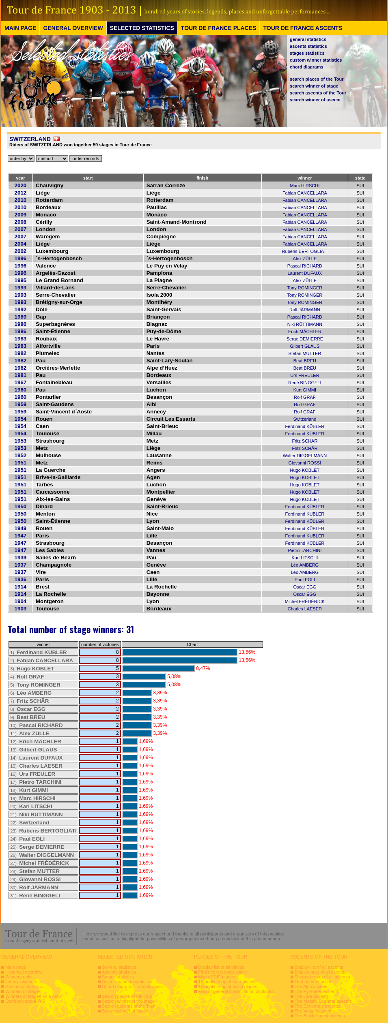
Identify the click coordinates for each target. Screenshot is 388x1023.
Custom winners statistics (127, 981)
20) (31, 806)
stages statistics (307, 53)
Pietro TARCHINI (305, 550)
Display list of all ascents (319, 967)
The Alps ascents (312, 986)
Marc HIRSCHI (305, 185)
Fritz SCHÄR (304, 441)
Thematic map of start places (226, 981)
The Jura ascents (312, 996)
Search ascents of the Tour (128, 1006)
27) (39, 863)
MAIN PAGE (20, 28)
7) (29, 701)
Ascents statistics (119, 971)
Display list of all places (221, 967)
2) (41, 660)
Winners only (18, 976)
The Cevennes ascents (318, 1006)
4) (27, 676)
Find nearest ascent (314, 981)
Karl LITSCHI (305, 557)
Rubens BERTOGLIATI (305, 251)
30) (34, 887)
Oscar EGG (304, 586)
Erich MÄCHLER (304, 331)
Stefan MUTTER (305, 353)
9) (27, 717)
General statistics (119, 967)
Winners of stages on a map (33, 996)
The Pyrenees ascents (317, 991)
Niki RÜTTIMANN (304, 324)
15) (36, 766)
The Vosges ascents (315, 1010)
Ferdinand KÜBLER (305, 426)
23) (43, 830)
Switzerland (304, 419)
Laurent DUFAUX (304, 273)
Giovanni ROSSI (305, 462)
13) (33, 749)
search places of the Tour (316, 79)
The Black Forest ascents (320, 1015)
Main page (15, 967)
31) (35, 895)
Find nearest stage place (222, 971)
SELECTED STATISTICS (142, 28)
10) (36, 725)
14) (36, 757)
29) (35, 879)
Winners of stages (23, 991)
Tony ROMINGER (305, 287)
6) (31, 693)
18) (29, 790)
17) (35, 782)
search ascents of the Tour (318, 92)
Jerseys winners (21, 981)
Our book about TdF (25, 1001)
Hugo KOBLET (305, 470)
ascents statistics (308, 46)
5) (35, 685)
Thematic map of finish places (227, 986)
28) (35, 871)
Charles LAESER (305, 608)
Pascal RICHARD (304, 265)
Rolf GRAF (304, 397)
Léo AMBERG (305, 565)
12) (35, 741)
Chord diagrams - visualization (132, 986)
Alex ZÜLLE (305, 258)
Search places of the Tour (127, 996)
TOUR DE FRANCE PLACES (219, 28)
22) (29, 822)
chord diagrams (306, 66)
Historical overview (24, 971)
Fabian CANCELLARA (304, 192)
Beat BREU (304, 360)
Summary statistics (24, 986)
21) (36, 814)
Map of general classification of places (236, 991)
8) (27, 709)
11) (30, 733)
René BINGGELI (304, 382)
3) (32, 668)
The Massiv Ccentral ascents (323, 1001)
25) (37, 847)
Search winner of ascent (126, 1010)
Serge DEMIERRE (305, 338)
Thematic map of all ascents (322, 976)
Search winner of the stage (128, 1001)
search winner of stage (314, 85)
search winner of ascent (315, 99)
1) (38, 652)
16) (32, 774)
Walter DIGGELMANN (305, 455)
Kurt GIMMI (304, 389)
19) (33, 798)
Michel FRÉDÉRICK (305, 601)
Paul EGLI (305, 579)
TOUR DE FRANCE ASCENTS (302, 28)
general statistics (308, 39)
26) (42, 855)
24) (27, 839)
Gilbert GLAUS (305, 346)
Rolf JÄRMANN (304, 309)
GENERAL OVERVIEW (73, 28)
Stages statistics (118, 976)
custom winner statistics (316, 60)
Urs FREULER (304, 375)
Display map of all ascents (321, 971)
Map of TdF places (216, 976)
